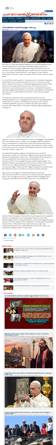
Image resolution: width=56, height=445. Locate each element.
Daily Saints (11, 18)
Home (4, 18)
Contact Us (21, 21)
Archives (5, 21)
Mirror (43, 18)
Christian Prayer (35, 18)
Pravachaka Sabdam (8, 241)
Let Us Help (13, 21)
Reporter (49, 18)
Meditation (19, 18)
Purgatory (26, 18)
